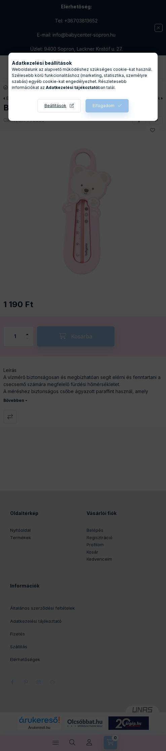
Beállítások (55, 105)
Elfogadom (103, 105)
